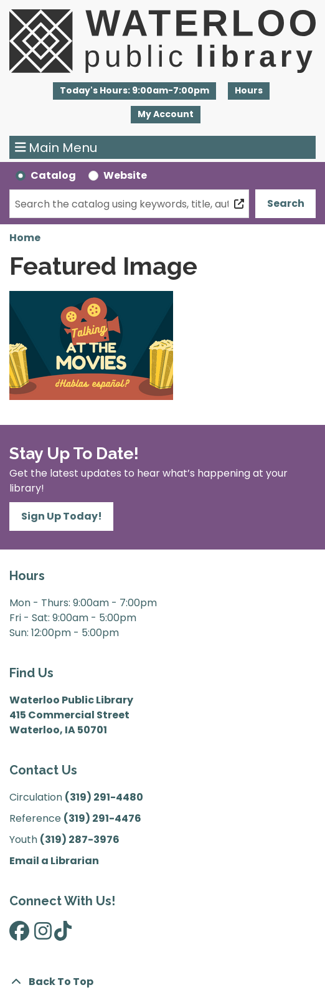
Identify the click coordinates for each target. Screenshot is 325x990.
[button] (134, 91)
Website (125, 175)
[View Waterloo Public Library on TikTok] (63, 935)
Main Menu (56, 147)
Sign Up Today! (61, 516)
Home (24, 238)
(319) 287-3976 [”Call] (80, 839)
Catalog (53, 175)
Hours (249, 90)
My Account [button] (166, 114)
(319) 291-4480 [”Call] (104, 797)
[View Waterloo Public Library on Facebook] (19, 935)
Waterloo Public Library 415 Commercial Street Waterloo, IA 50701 (71, 715)
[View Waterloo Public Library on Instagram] (43, 935)
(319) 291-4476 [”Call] (102, 818)
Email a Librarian (54, 861)
